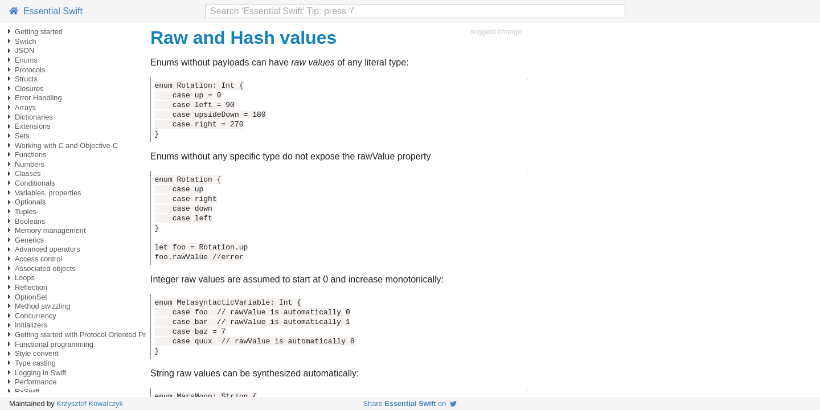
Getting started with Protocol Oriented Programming (98, 334)
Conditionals (35, 183)
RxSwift (27, 391)
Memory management (50, 230)
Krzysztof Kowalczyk (89, 403)
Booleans (30, 221)
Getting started (39, 31)
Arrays (25, 107)
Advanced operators (47, 249)
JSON (24, 50)
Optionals (30, 202)
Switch (25, 41)
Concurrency (35, 315)
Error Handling (38, 97)
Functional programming (54, 344)
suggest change (496, 31)
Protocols (30, 69)
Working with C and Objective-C (66, 145)
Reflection (31, 287)
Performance (35, 382)
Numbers (29, 164)
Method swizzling (42, 306)
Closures (29, 88)
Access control (38, 259)
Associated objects (45, 268)
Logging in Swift (40, 372)
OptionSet (31, 297)
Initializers (31, 325)
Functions (30, 154)
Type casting (35, 363)
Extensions (33, 126)
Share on (410, 403)
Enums (26, 60)
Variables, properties (48, 192)
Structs (26, 79)
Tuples (25, 211)
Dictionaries (34, 117)
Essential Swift (46, 11)
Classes (28, 173)
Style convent (37, 353)
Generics (29, 240)
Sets (22, 136)
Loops (25, 277)
